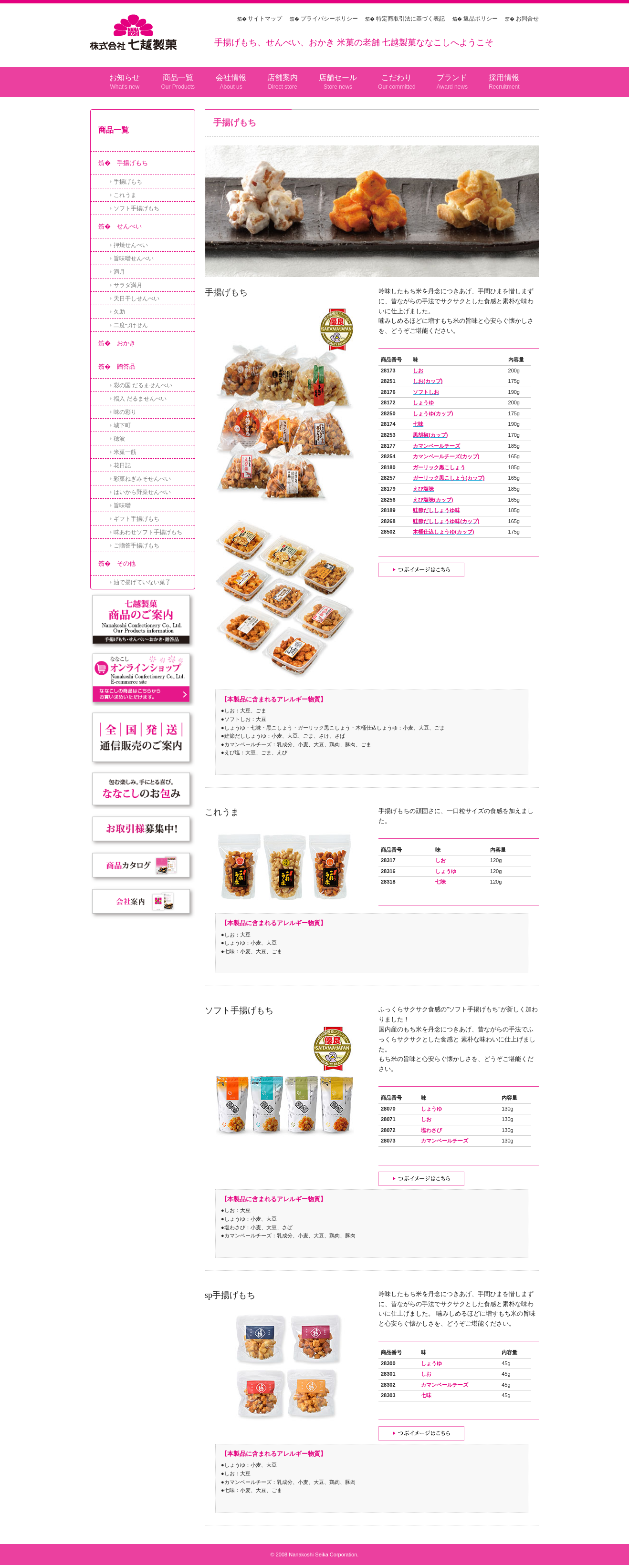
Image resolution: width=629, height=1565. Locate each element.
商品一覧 (178, 77)
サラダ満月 (128, 285)
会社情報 (231, 77)
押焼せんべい (131, 245)
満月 (119, 271)
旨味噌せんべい (134, 258)
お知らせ (124, 77)
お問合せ (527, 18)
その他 (126, 563)
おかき (126, 343)
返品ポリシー (480, 18)
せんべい (129, 226)
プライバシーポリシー (329, 18)
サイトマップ (265, 18)
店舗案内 (282, 77)
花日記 (122, 465)
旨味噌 (122, 505)
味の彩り (125, 412)
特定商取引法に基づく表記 (410, 18)
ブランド (452, 77)
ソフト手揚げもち (136, 208)
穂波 (119, 438)
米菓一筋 (125, 452)
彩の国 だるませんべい (143, 385)
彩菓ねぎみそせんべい (142, 478)
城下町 (122, 425)
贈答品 (126, 366)
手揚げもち (132, 162)
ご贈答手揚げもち (136, 545)
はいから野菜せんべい (142, 492)
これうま (125, 195)
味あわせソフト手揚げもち (148, 532)
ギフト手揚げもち (136, 518)
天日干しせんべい (136, 298)
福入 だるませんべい (140, 398)
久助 (119, 312)
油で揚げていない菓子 (142, 582)
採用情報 (504, 77)
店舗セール (338, 77)
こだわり (396, 77)
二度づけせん (131, 325)
